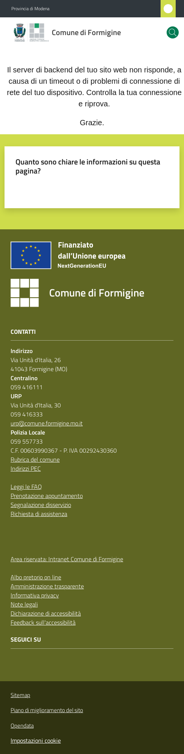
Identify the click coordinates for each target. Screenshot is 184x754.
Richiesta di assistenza (39, 513)
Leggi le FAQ (26, 486)
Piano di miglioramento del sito (47, 710)
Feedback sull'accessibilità (43, 622)
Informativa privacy (35, 595)
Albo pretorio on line (36, 577)
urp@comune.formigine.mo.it (47, 423)
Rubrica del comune (35, 459)
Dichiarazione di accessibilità (46, 613)
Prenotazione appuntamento (47, 495)
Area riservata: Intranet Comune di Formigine (67, 559)
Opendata (22, 725)
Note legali (24, 604)
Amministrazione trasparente (47, 586)
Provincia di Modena (30, 8)
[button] (172, 32)
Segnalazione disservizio (41, 504)
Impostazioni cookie (36, 740)
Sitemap (20, 695)
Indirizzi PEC (26, 468)
